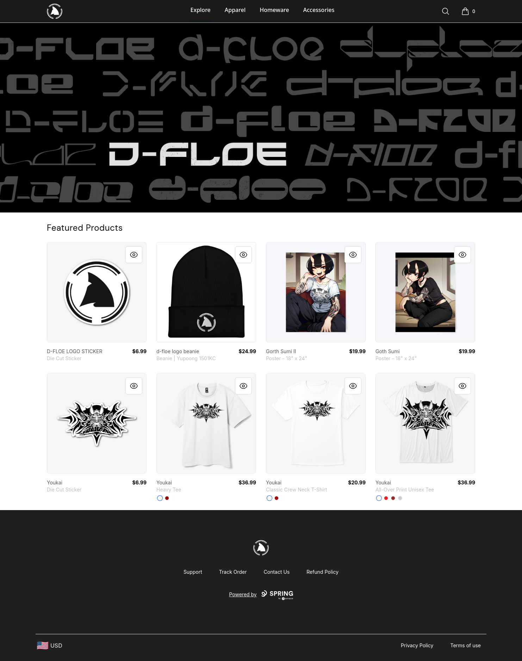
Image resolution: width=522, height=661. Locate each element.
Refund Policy (322, 572)
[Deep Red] (276, 498)
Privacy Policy (417, 645)
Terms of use (465, 645)
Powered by (261, 595)
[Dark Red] (393, 498)
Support (193, 572)
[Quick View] (133, 254)
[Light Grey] (400, 498)
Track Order (233, 572)
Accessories (319, 10)
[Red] (167, 498)
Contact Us (277, 572)
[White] (160, 498)
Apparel (235, 10)
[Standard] (379, 498)
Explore (201, 10)
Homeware (274, 10)
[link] (96, 292)
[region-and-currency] (49, 645)
